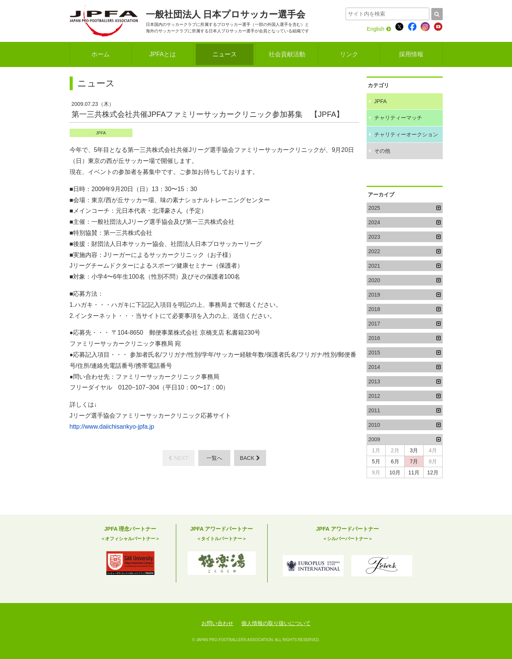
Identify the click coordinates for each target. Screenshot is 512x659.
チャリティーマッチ (398, 118)
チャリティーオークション (406, 134)
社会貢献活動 (287, 54)
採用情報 (411, 54)
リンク (349, 54)
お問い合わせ (217, 623)
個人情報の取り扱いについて (276, 623)
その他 (382, 151)
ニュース (224, 54)
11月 (414, 472)
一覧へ (214, 458)
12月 (433, 472)
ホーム (100, 54)
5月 (376, 461)
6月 (395, 461)
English (379, 29)
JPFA (101, 133)
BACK (250, 458)
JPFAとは (162, 54)
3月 (414, 450)
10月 (395, 472)
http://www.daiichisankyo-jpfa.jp (112, 426)
